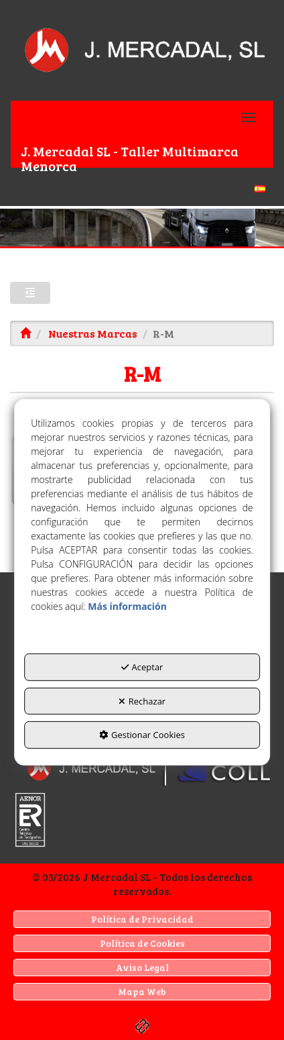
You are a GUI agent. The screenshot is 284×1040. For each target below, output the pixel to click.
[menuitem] (142, 187)
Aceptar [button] (142, 667)
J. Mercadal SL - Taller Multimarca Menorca (129, 155)
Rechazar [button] (142, 701)
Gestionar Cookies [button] (142, 735)
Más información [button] (127, 606)
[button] (142, 50)
